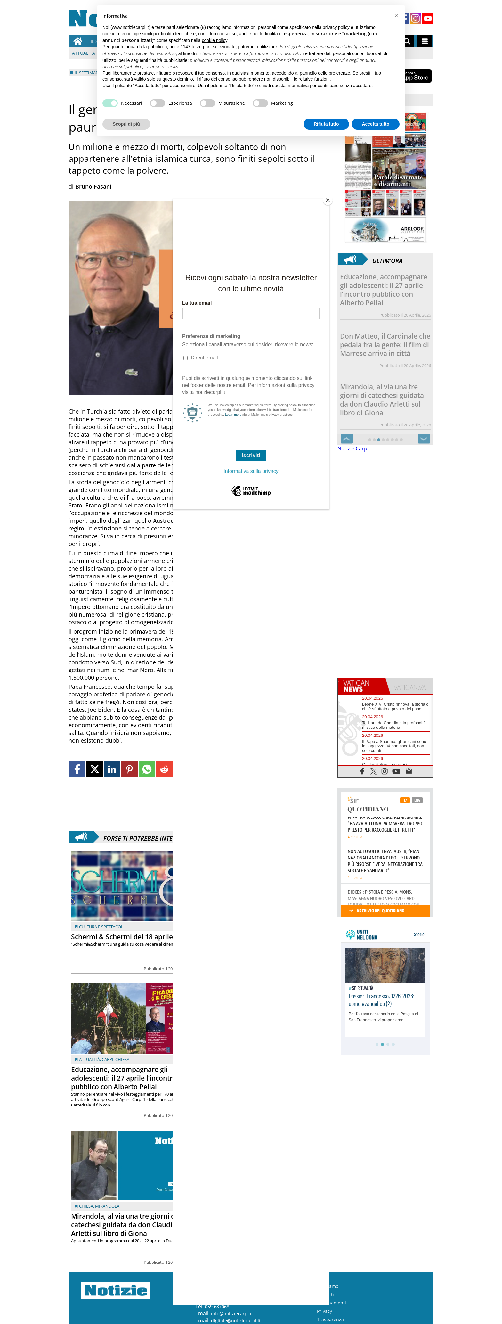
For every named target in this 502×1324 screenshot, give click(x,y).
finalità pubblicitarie (168, 60)
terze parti (202, 46)
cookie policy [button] (214, 40)
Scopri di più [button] (126, 124)
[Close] (328, 200)
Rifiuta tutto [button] (326, 124)
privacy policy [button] (336, 27)
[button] (396, 15)
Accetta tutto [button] (375, 124)
